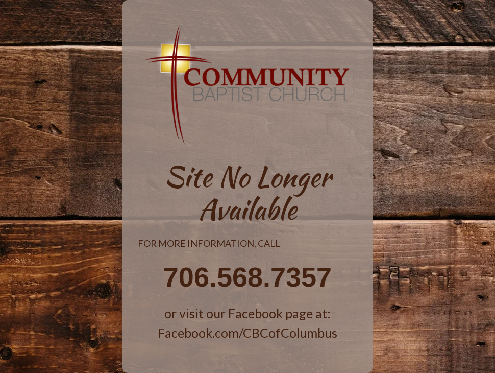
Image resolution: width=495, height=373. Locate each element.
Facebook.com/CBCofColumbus (247, 332)
